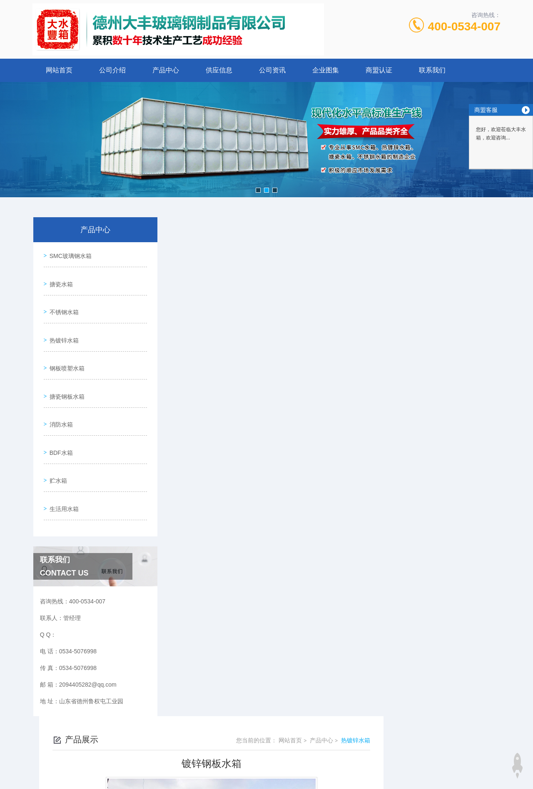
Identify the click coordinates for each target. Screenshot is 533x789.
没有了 (208, 581)
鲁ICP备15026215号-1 (328, 719)
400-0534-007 (464, 26)
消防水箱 (59, 396)
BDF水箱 (59, 420)
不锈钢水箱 (62, 301)
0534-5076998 (230, 705)
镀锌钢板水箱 (216, 567)
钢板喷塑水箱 (64, 348)
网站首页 (59, 70)
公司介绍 (112, 70)
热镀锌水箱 (62, 325)
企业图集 (325, 70)
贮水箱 (56, 443)
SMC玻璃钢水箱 (68, 254)
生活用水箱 (62, 467)
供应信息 (219, 70)
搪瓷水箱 (59, 277)
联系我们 (432, 70)
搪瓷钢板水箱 (64, 372)
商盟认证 (379, 70)
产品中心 (165, 70)
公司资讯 (272, 70)
